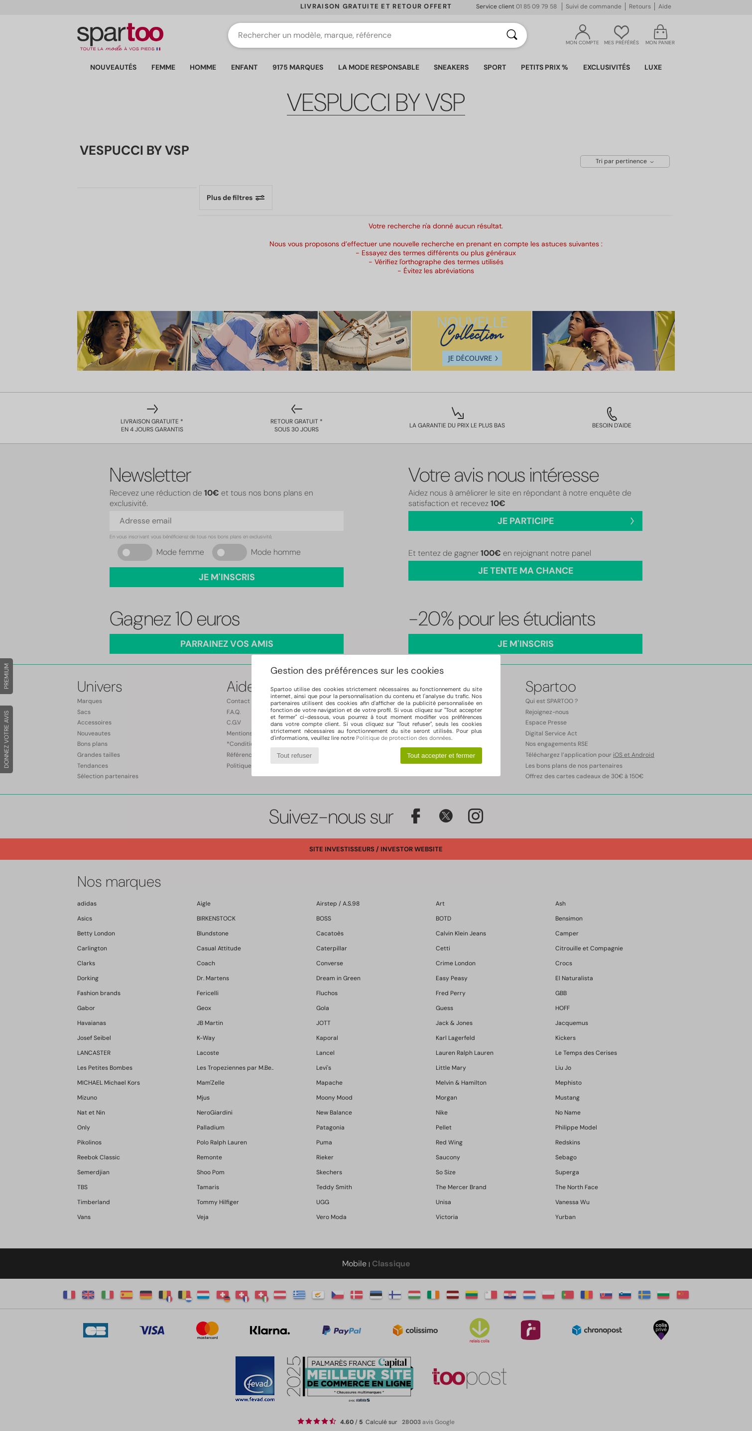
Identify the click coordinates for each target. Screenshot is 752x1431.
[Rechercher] (512, 35)
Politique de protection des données (403, 737)
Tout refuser (294, 755)
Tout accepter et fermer (441, 755)
